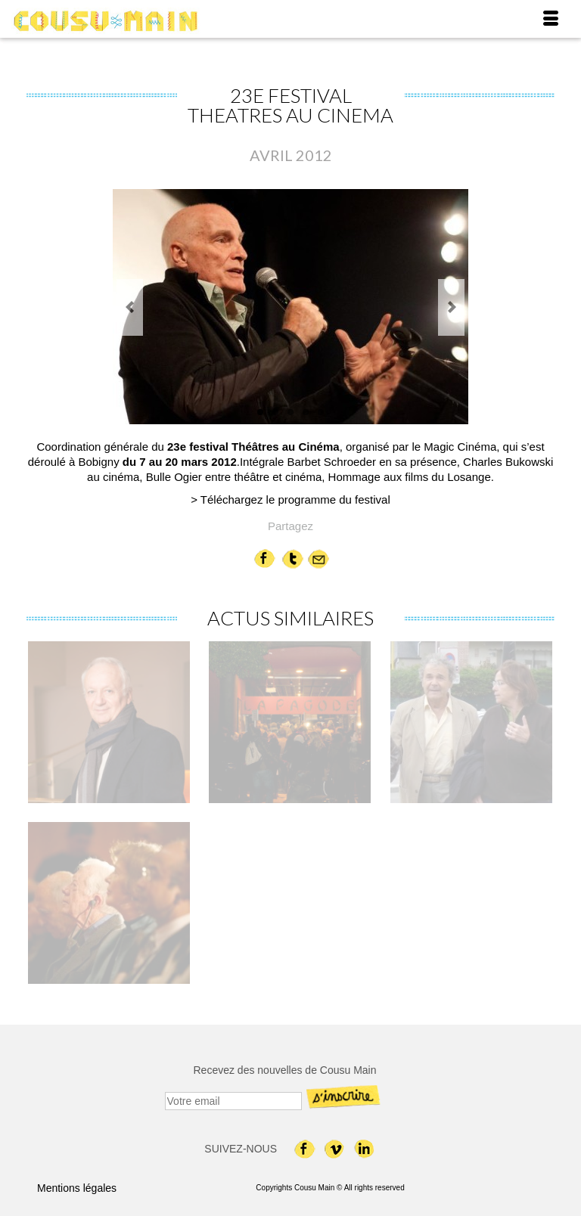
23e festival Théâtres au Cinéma (253, 446)
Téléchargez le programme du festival (295, 499)
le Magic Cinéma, (456, 446)
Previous (130, 307)
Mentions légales (77, 1188)
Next (451, 307)
